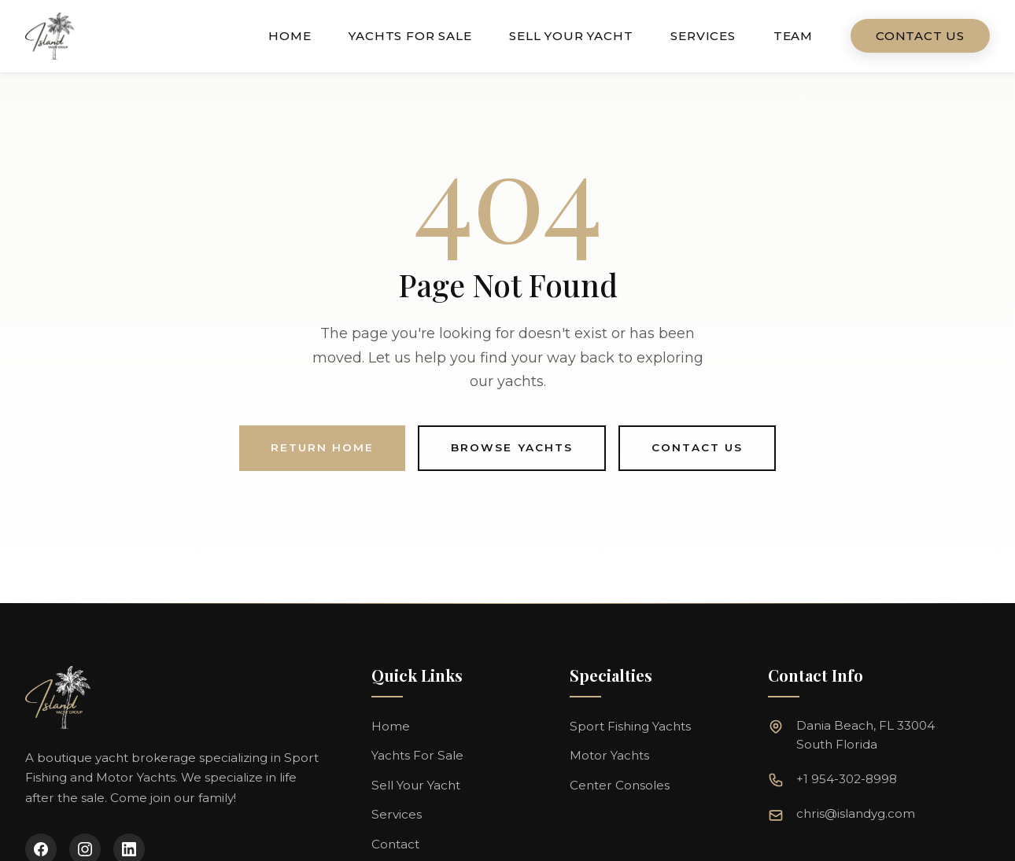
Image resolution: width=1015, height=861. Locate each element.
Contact (395, 844)
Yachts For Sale (410, 35)
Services (702, 35)
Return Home (322, 447)
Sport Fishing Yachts (630, 726)
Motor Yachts (609, 755)
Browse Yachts (512, 447)
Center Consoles (620, 785)
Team (793, 35)
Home (289, 35)
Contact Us (920, 35)
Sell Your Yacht (571, 35)
